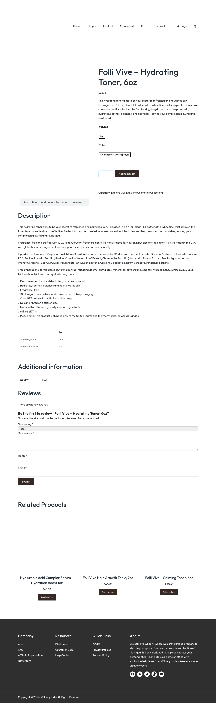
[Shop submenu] (95, 26)
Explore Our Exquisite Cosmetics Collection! (137, 193)
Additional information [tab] (54, 202)
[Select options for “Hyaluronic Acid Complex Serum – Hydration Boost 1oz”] (47, 597)
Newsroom (24, 660)
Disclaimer (61, 644)
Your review (26, 433)
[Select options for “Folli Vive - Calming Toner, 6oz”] (169, 592)
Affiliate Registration (30, 655)
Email (22, 468)
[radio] (102, 136)
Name (22, 455)
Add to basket (127, 173)
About (21, 644)
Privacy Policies (102, 650)
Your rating (25, 424)
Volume (103, 126)
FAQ (20, 650)
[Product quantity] (105, 173)
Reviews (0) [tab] (79, 202)
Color (102, 145)
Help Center (62, 655)
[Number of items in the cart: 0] (194, 26)
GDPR (96, 644)
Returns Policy (101, 655)
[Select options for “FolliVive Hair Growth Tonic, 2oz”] (108, 592)
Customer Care (64, 650)
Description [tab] (30, 202)
